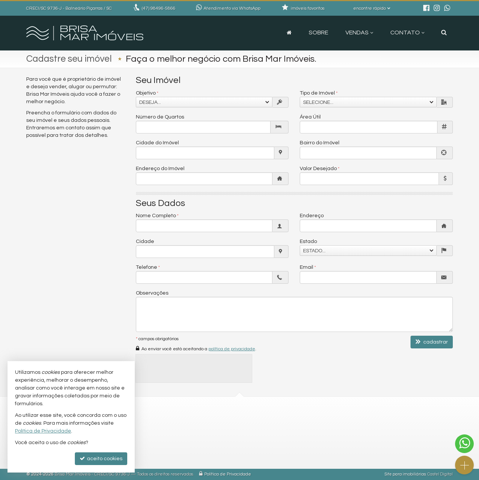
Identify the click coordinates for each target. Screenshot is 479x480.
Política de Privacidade (227, 474)
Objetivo (146, 93)
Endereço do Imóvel (160, 168)
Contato (407, 33)
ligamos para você (166, 440)
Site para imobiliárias (405, 474)
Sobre (318, 33)
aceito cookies (101, 458)
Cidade (145, 241)
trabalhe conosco (165, 449)
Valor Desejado (318, 168)
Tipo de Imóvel (317, 93)
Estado (308, 241)
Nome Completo (156, 215)
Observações (152, 293)
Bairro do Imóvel (319, 142)
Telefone (146, 267)
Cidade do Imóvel (157, 142)
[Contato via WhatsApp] (464, 443)
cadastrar (431, 342)
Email (306, 267)
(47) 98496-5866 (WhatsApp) (178, 422)
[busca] (444, 32)
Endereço (312, 215)
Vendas (359, 33)
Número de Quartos (160, 117)
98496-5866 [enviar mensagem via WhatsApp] (159, 8)
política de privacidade (231, 349)
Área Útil (310, 117)
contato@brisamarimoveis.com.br (185, 431)
